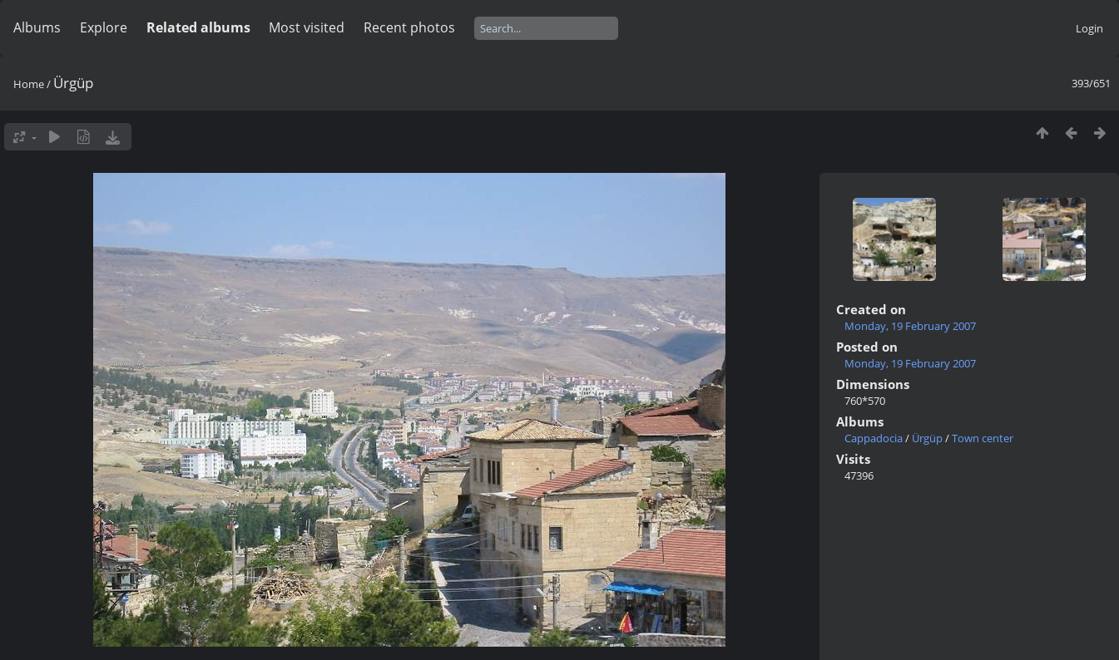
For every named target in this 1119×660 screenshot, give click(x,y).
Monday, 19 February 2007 (910, 325)
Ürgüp (927, 438)
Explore (103, 27)
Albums (37, 27)
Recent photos (409, 27)
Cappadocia (873, 438)
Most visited (306, 27)
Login (1089, 28)
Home (28, 83)
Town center (982, 438)
